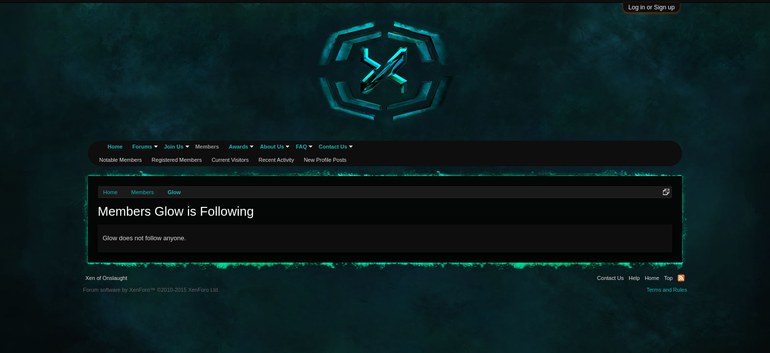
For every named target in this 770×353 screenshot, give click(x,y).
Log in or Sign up (651, 7)
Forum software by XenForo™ (151, 290)
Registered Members (177, 160)
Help (634, 278)
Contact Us (333, 147)
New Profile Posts (325, 160)
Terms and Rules (666, 290)
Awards (238, 147)
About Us (272, 147)
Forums (142, 147)
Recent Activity (276, 160)
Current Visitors (230, 160)
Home (115, 147)
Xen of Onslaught (106, 278)
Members (207, 147)
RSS (681, 278)
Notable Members (120, 160)
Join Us (174, 147)
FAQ (301, 147)
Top (668, 278)
